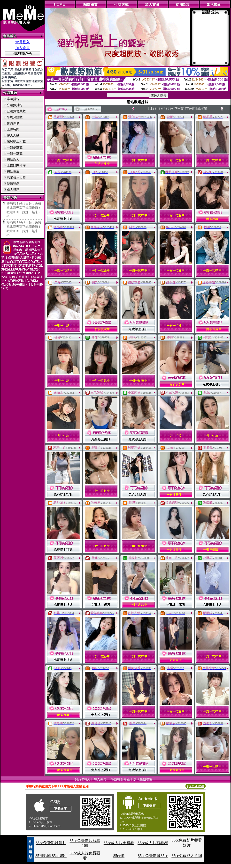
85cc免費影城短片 (51, 843)
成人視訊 (13, 189)
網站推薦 (13, 171)
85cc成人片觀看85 (153, 843)
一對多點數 (15, 147)
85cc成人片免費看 (119, 843)
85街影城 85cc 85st (51, 856)
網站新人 (13, 159)
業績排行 (13, 99)
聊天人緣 (13, 135)
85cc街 (118, 856)
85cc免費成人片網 (186, 856)
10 (171, 108)
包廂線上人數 (16, 141)
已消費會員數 (16, 111)
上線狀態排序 (16, 165)
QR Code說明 (195, 786)
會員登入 (22, 42)
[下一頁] (179, 108)
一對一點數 (15, 153)
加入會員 (22, 48)
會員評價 (13, 123)
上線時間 (13, 129)
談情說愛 (13, 183)
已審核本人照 (16, 177)
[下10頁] (190, 108)
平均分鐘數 (15, 117)
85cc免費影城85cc (153, 856)
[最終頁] (201, 108)
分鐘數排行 (15, 105)
